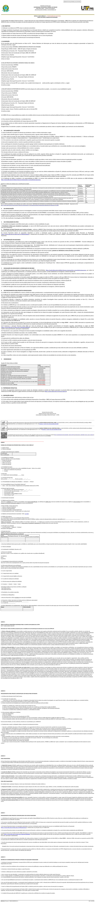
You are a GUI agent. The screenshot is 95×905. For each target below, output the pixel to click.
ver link (27, 513)
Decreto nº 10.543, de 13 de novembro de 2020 (48, 423)
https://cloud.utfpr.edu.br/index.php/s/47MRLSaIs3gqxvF (15, 234)
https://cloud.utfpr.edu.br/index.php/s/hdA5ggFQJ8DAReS (16, 327)
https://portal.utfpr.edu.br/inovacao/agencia (55, 391)
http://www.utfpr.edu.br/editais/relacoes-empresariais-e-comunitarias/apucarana (21, 179)
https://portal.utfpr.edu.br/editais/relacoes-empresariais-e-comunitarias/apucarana (66, 270)
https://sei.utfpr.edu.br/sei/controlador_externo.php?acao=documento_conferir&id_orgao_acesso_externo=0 (74, 434)
